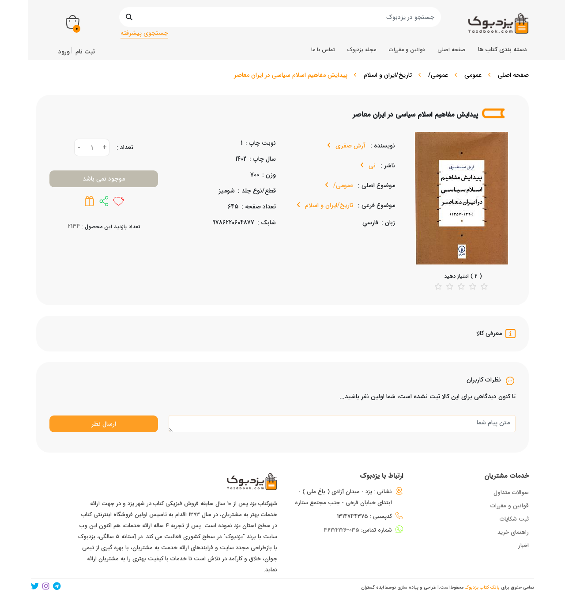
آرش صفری (349, 146)
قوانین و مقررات (509, 505)
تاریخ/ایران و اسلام (388, 75)
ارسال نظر (103, 424)
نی (371, 165)
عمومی (473, 75)
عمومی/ (438, 75)
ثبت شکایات (514, 519)
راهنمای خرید (513, 532)
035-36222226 (341, 530)
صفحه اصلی (513, 75)
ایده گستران (372, 587)
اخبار (523, 545)
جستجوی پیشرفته (144, 33)
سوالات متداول (511, 492)
